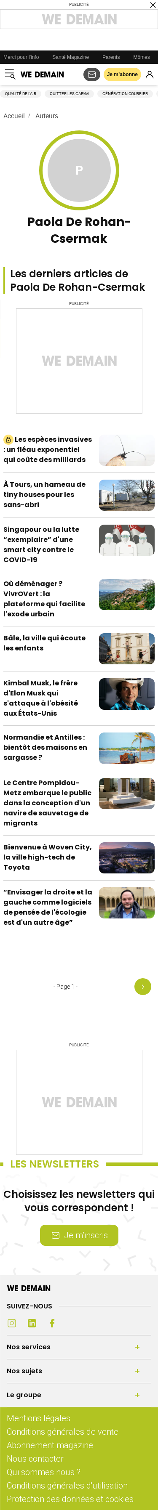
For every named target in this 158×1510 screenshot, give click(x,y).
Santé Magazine (70, 57)
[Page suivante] (144, 986)
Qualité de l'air (20, 93)
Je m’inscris (79, 1235)
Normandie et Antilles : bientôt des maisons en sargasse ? (45, 747)
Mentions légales (38, 1418)
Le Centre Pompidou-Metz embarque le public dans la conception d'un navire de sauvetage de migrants (47, 803)
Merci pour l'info (21, 57)
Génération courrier (125, 93)
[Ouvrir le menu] (10, 74)
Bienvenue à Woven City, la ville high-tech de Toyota (47, 857)
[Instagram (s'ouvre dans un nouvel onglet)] (12, 1323)
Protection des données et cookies (71, 1499)
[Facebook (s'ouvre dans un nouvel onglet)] (52, 1323)
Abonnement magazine (50, 1445)
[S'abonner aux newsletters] (91, 74)
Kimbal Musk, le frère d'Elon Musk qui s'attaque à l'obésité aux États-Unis (40, 698)
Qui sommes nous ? (43, 1472)
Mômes (141, 57)
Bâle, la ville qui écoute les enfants (44, 643)
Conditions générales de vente (62, 1431)
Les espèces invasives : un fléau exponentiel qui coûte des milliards (47, 450)
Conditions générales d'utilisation (67, 1485)
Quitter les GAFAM (69, 93)
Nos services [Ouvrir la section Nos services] (29, 1347)
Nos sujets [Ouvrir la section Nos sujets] (24, 1371)
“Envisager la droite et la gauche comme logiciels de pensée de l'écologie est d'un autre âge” (47, 907)
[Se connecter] (150, 74)
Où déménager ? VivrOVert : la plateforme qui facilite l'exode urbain (44, 599)
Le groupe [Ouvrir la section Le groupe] (24, 1395)
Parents (111, 57)
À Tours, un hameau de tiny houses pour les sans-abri (44, 495)
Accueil (14, 115)
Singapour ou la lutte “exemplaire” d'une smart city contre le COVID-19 (41, 545)
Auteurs (46, 115)
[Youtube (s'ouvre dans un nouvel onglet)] (72, 1323)
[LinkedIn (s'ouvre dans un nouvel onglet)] (32, 1323)
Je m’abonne (122, 74)
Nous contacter (35, 1458)
